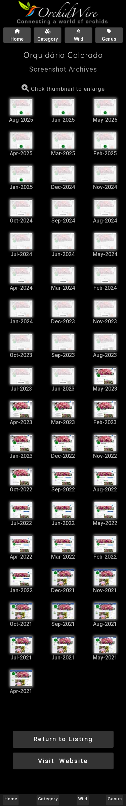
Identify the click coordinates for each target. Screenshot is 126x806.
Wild (82, 798)
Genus (114, 798)
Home (10, 798)
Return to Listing (63, 739)
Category (47, 798)
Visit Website (63, 761)
